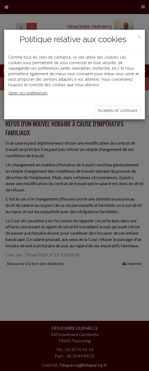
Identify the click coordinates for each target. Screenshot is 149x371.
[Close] (139, 37)
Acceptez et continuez (117, 110)
